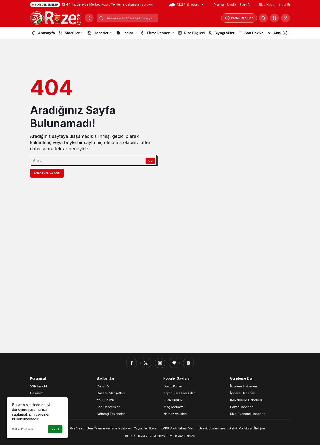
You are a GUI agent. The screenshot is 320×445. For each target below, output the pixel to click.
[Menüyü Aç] (89, 18)
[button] (274, 18)
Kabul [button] (55, 429)
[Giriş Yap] (285, 18)
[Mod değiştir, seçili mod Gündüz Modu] (285, 33)
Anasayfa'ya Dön (47, 173)
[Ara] (263, 18)
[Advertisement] (160, 281)
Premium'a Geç (239, 18)
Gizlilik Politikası (22, 429)
